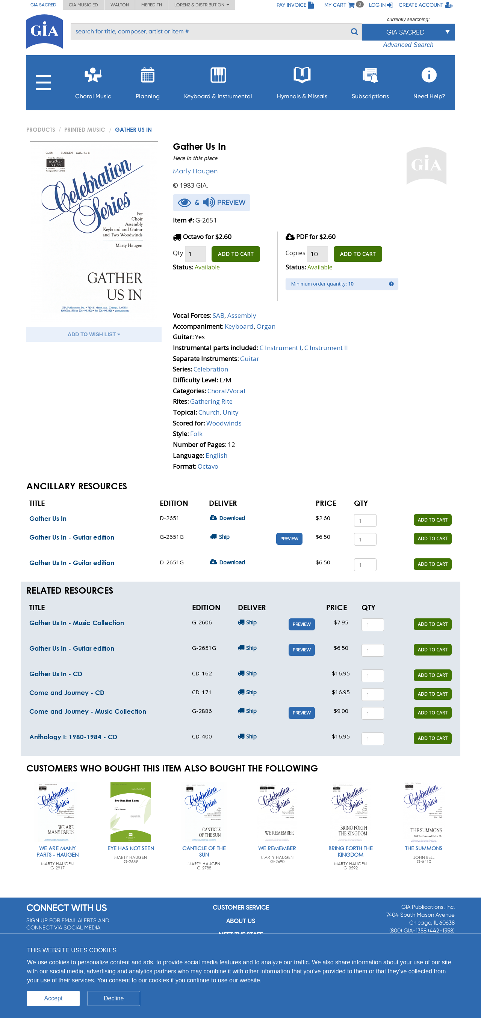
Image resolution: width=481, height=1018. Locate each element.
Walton (119, 5)
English (216, 455)
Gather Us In (48, 518)
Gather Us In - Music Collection (76, 622)
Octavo (208, 466)
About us (240, 921)
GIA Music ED (83, 5)
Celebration (211, 369)
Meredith (151, 5)
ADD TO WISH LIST (94, 334)
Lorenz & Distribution (201, 5)
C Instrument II (326, 347)
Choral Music (93, 81)
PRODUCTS (40, 129)
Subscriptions (370, 81)
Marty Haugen (195, 171)
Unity (230, 412)
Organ (266, 326)
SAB (218, 315)
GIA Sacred (43, 5)
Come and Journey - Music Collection (87, 711)
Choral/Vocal (226, 390)
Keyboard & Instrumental (218, 81)
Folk (196, 433)
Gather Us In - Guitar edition (71, 537)
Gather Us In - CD (55, 673)
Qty (178, 252)
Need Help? (429, 81)
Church (208, 412)
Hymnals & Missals (302, 81)
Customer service (241, 907)
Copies (296, 252)
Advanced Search (408, 44)
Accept (53, 998)
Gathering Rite (211, 401)
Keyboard (239, 326)
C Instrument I (280, 347)
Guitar (249, 358)
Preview (289, 538)
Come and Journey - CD (66, 692)
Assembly (241, 315)
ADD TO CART (236, 253)
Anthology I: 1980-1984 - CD (73, 736)
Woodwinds (224, 423)
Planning (148, 81)
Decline (114, 998)
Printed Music (84, 129)
